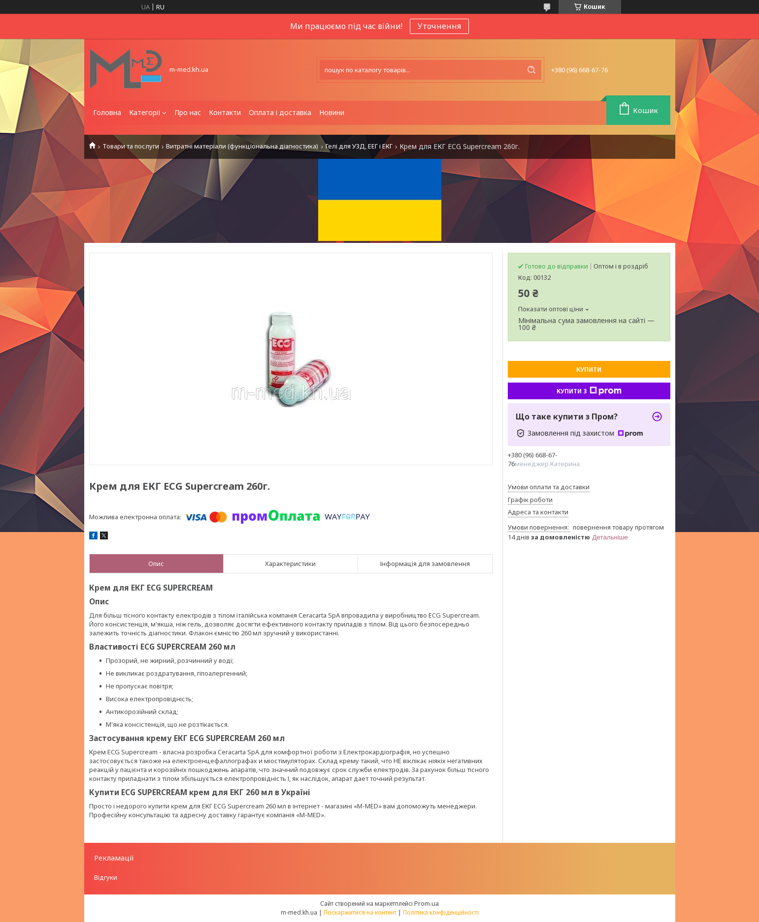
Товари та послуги (130, 146)
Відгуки (105, 877)
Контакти (225, 112)
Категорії (145, 112)
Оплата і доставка (280, 112)
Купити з (589, 391)
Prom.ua (426, 903)
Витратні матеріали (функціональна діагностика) (242, 146)
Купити (588, 369)
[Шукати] (531, 70)
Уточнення (439, 26)
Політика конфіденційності (441, 912)
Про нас (187, 112)
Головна (107, 112)
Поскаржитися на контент (360, 912)
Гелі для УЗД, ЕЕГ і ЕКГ (359, 146)
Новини (331, 112)
